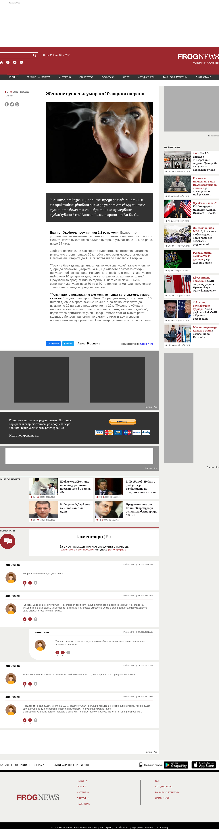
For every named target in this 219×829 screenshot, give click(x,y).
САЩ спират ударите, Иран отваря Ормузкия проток (204, 284)
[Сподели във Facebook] (7, 104)
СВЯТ (126, 77)
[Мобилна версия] (151, 765)
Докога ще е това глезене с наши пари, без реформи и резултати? (204, 236)
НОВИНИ (13, 77)
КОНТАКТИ (21, 765)
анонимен (12, 564)
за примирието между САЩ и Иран (205, 188)
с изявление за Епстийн (205, 332)
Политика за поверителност (70, 765)
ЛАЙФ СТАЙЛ (203, 77)
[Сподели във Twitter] (12, 104)
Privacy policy (106, 827)
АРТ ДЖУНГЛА (146, 77)
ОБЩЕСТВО (86, 77)
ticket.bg (164, 827)
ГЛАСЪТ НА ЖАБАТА (38, 77)
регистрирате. (117, 549)
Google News (146, 344)
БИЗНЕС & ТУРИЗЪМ (175, 77)
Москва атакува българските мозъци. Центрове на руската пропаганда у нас (205, 161)
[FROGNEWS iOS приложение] (203, 765)
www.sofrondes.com (148, 827)
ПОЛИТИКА (108, 77)
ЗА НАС (4, 765)
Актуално (83, 798)
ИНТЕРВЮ (65, 77)
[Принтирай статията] (17, 104)
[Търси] (35, 55)
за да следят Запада (202, 257)
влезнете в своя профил (77, 549)
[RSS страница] (21, 62)
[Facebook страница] (8, 62)
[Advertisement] (109, 24)
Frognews (93, 343)
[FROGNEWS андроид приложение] (176, 765)
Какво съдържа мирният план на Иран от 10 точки (204, 208)
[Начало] (1, 62)
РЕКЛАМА (38, 765)
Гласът (81, 786)
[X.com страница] (15, 62)
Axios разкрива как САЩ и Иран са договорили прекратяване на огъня (205, 312)
